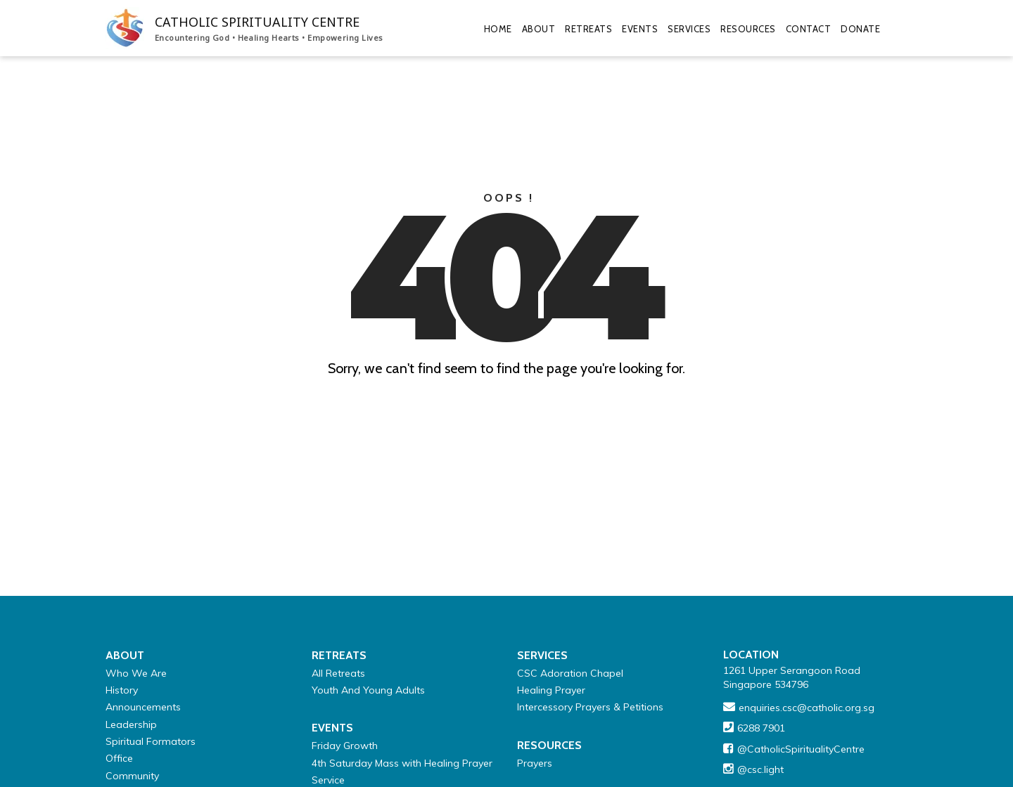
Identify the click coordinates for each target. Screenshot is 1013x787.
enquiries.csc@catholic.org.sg (806, 707)
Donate (860, 28)
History (122, 690)
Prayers (534, 763)
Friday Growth (345, 745)
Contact (809, 28)
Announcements (143, 707)
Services (689, 28)
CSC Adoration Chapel (570, 673)
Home (498, 28)
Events (640, 28)
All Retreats (338, 673)
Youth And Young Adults (368, 690)
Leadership (131, 724)
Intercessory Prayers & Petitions (590, 707)
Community (132, 775)
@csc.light (760, 769)
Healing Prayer (551, 690)
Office (119, 758)
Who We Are (136, 673)
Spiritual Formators (151, 741)
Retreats (588, 28)
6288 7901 (761, 728)
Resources (748, 28)
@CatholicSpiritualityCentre (801, 749)
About (539, 28)
